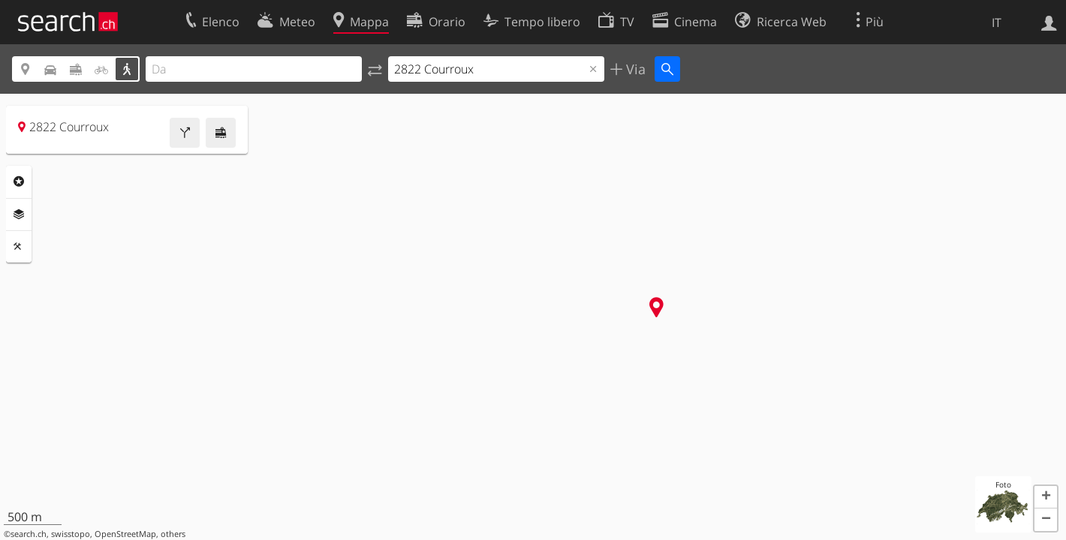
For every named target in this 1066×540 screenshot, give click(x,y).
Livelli (19, 214)
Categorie (19, 181)
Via (634, 69)
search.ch (29, 534)
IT (996, 22)
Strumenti (19, 246)
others (173, 534)
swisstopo (70, 534)
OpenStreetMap (125, 534)
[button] (1045, 497)
